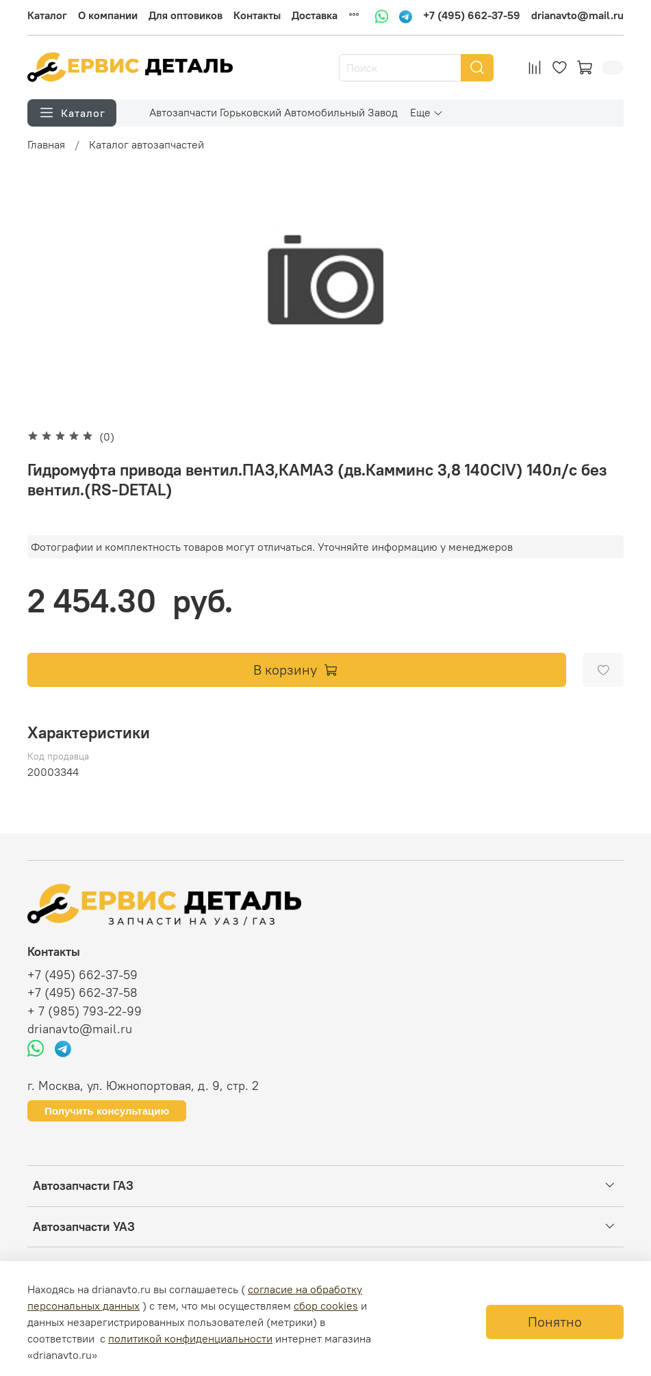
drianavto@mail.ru (577, 15)
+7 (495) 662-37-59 (471, 15)
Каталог (47, 15)
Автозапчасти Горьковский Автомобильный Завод (273, 112)
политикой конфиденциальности (190, 1338)
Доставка (314, 15)
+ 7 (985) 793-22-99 (84, 1011)
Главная (46, 144)
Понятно (555, 1321)
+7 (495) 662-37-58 (82, 992)
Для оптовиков (185, 15)
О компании (108, 15)
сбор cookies (326, 1305)
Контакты (257, 15)
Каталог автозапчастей (146, 144)
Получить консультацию (106, 1111)
